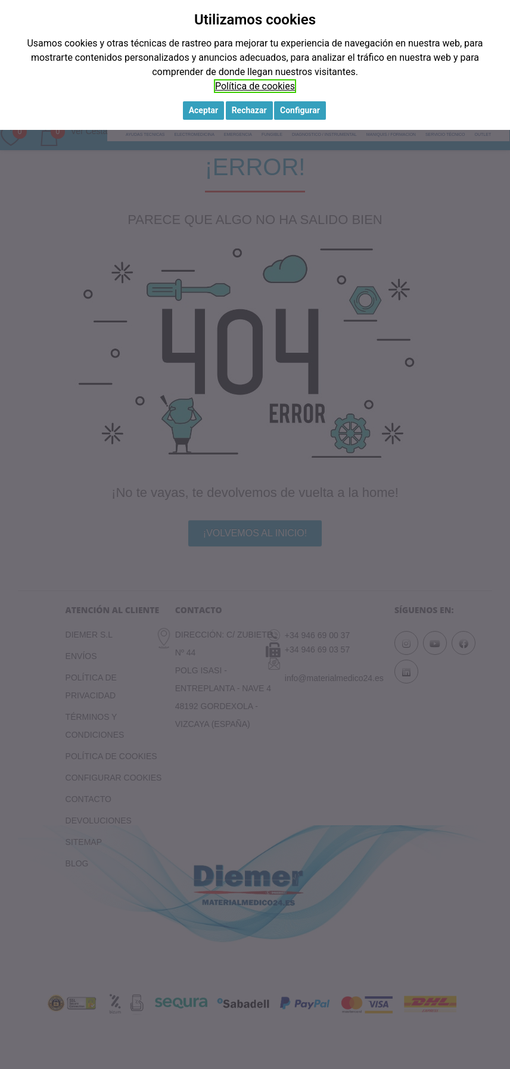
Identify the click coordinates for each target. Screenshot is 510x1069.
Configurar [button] (300, 110)
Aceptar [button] (204, 110)
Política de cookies (255, 86)
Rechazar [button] (249, 110)
